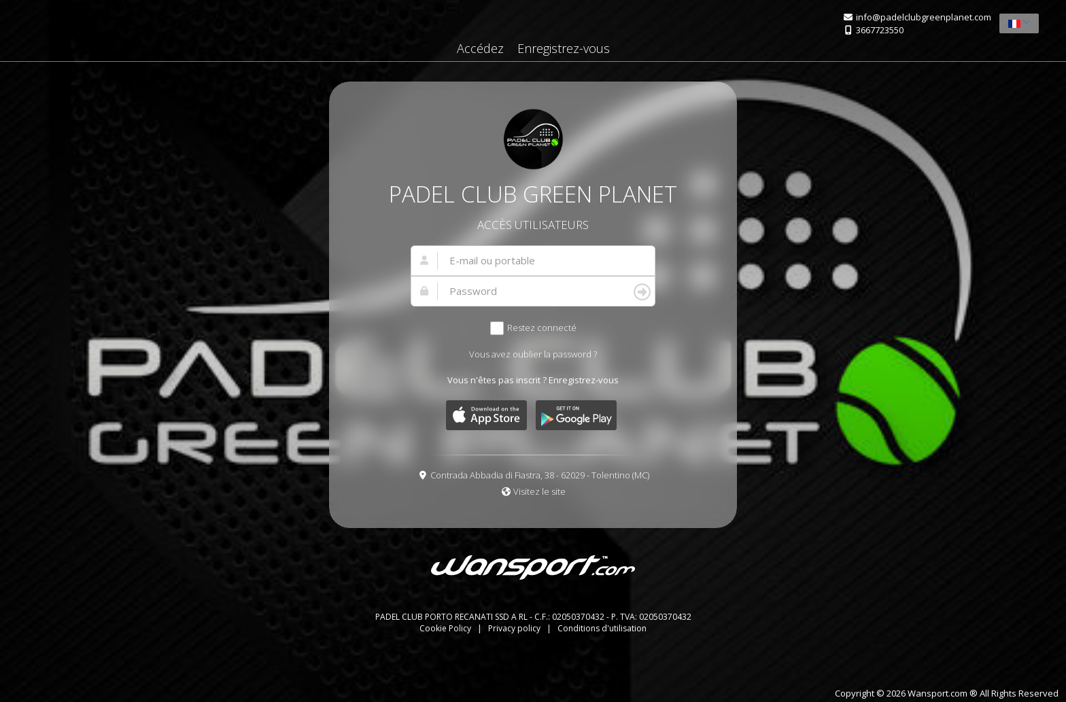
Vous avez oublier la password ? (533, 354)
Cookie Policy (446, 628)
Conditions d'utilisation (602, 628)
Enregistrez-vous (563, 48)
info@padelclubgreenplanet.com (923, 17)
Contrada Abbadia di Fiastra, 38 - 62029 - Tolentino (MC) (539, 475)
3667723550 (880, 30)
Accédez (480, 48)
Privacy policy (515, 628)
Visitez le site (539, 491)
